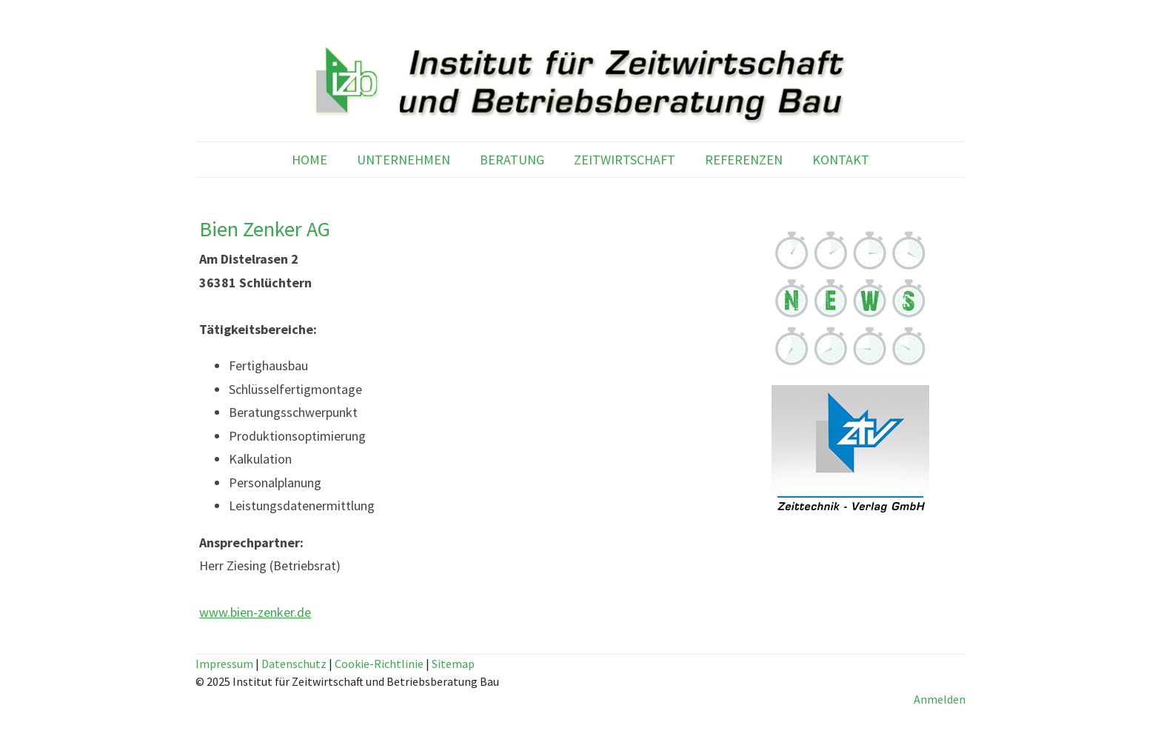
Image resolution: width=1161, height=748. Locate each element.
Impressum (224, 663)
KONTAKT (840, 159)
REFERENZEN (744, 159)
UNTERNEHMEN (403, 159)
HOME (309, 159)
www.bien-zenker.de (255, 612)
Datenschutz (294, 663)
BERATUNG (512, 159)
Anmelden (940, 699)
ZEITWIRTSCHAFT (624, 159)
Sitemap (453, 663)
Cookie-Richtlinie (379, 663)
